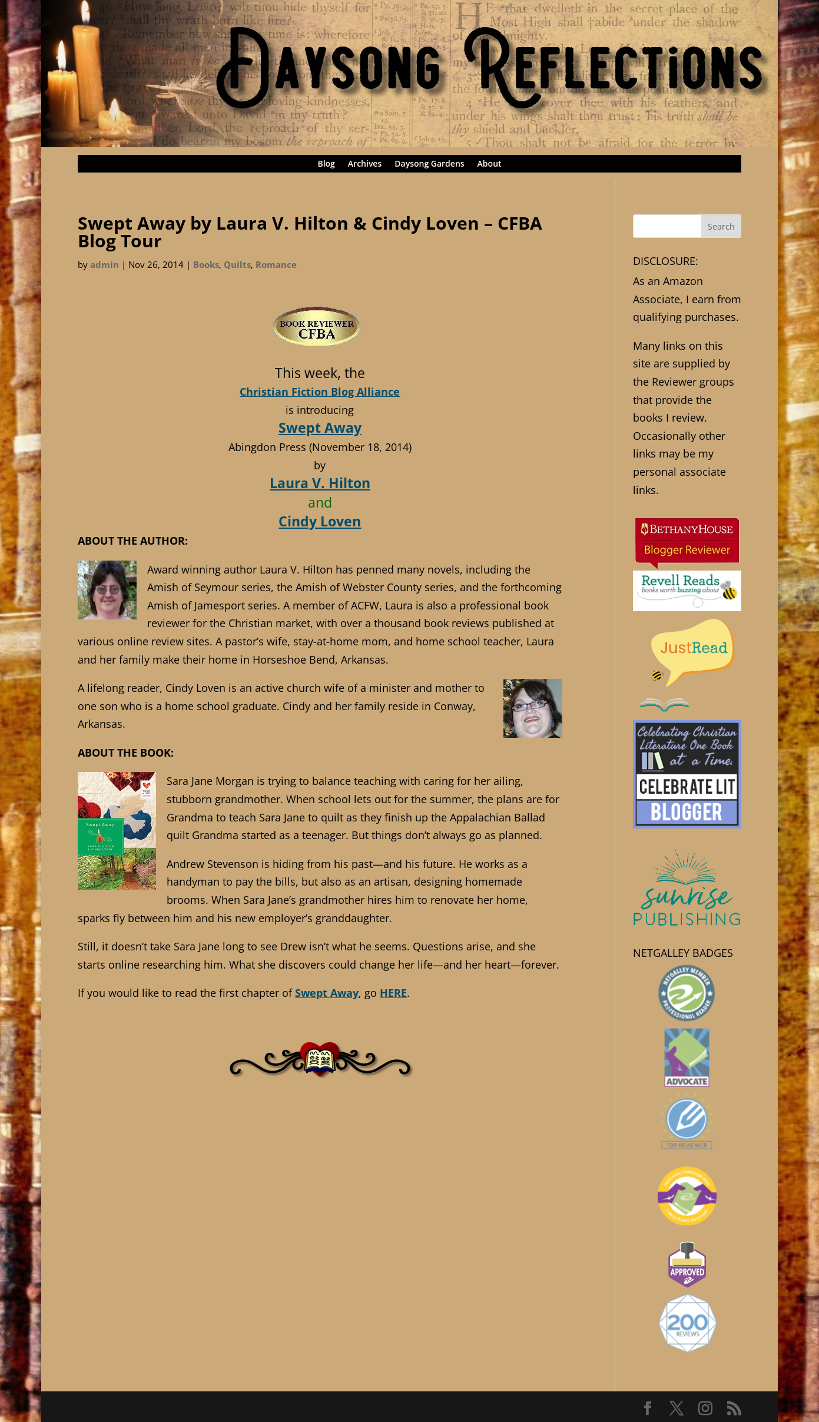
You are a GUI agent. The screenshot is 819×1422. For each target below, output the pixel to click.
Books (206, 264)
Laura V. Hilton (320, 482)
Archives (365, 164)
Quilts (237, 264)
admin (104, 264)
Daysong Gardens (429, 164)
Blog (325, 164)
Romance (276, 264)
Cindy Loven (319, 521)
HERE (393, 993)
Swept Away (320, 427)
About (490, 164)
